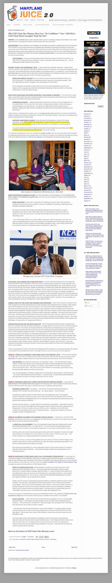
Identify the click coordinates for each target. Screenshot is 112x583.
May (85, 156)
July (85, 152)
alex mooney (16, 539)
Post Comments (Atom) (22, 550)
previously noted (13, 73)
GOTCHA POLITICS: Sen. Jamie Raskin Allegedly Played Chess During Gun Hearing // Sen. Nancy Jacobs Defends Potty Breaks (94, 227)
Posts (87, 302)
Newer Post (12, 547)
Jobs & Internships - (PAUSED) (63, 24)
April (85, 133)
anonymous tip (44, 113)
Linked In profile (46, 133)
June (85, 154)
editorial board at (21, 383)
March (85, 135)
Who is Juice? (27, 24)
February (86, 114)
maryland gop (53, 539)
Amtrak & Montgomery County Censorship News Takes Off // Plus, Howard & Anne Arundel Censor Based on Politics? (94, 266)
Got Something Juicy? (42, 24)
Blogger (74, 568)
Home (8, 24)
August (86, 131)
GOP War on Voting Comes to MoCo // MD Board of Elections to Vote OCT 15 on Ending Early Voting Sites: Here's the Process (94, 219)
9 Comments (30, 536)
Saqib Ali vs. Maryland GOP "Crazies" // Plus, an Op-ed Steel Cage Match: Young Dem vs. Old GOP (95, 236)
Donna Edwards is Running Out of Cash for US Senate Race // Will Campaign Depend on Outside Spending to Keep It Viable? (94, 283)
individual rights (30, 539)
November (87, 120)
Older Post (74, 547)
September (87, 148)
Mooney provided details (46, 53)
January (86, 116)
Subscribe (17, 24)
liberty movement (44, 539)
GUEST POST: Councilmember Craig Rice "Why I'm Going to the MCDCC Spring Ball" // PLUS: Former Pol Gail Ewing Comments (94, 244)
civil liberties (23, 539)
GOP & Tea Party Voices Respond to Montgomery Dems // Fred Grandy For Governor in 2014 (94, 211)
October (86, 122)
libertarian (37, 539)
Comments (89, 306)
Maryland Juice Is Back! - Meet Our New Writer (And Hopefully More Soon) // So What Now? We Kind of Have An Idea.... (94, 292)
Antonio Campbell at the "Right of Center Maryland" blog (60, 462)
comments (21, 39)
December (87, 118)
